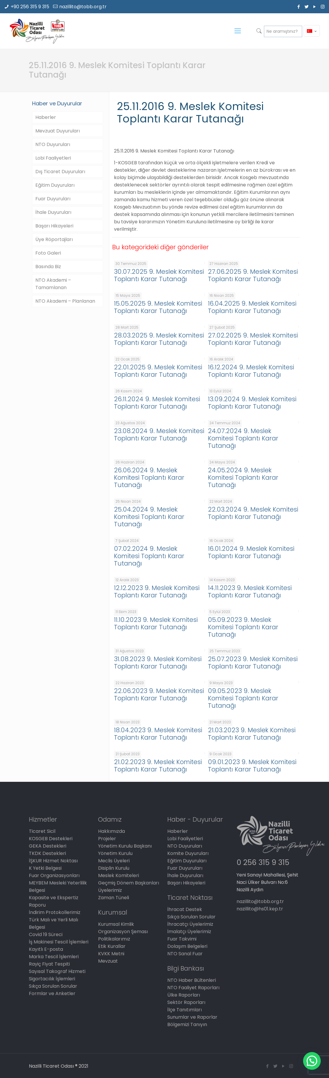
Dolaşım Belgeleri (187, 946)
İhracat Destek (184, 909)
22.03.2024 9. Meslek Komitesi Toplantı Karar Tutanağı (253, 513)
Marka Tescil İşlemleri (54, 956)
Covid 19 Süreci (45, 934)
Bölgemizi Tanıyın (187, 1024)
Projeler (107, 838)
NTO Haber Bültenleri (191, 980)
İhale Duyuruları (53, 212)
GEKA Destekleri (47, 846)
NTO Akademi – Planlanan (65, 301)
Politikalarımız (114, 939)
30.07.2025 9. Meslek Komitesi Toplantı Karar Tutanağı (159, 275)
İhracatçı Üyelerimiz (190, 924)
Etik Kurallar (111, 946)
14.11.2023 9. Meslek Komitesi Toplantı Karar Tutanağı (250, 591)
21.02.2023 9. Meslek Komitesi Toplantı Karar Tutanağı (158, 766)
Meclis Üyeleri (114, 860)
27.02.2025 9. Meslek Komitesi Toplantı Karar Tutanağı (253, 339)
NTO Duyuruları (52, 144)
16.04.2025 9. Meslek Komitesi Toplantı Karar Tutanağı (252, 307)
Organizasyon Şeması (123, 931)
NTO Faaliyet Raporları (193, 987)
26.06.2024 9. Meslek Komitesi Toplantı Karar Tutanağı (149, 477)
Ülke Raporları (183, 995)
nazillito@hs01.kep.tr (260, 908)
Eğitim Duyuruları (55, 185)
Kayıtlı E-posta (46, 949)
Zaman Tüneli (113, 897)
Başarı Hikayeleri (54, 225)
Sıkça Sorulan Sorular (53, 986)
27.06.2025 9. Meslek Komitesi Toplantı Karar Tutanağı (253, 275)
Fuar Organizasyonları (54, 875)
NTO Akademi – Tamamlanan (53, 284)
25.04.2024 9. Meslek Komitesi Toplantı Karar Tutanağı (149, 516)
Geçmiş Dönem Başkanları (128, 882)
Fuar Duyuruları (52, 198)
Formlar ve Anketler (52, 993)
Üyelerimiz (110, 890)
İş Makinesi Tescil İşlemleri (58, 941)
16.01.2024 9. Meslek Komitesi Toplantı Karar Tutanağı (251, 552)
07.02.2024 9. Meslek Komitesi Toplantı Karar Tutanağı (149, 556)
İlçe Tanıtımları (184, 1009)
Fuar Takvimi (181, 939)
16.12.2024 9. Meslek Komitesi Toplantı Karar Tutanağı (251, 371)
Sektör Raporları (186, 1002)
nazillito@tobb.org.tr (83, 6)
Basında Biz (48, 266)
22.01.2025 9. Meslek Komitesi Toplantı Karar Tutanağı (158, 371)
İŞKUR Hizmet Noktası (53, 860)
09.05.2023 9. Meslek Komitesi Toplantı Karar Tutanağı (243, 698)
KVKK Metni (111, 953)
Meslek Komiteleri (118, 875)
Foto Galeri (48, 253)
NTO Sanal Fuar (185, 953)
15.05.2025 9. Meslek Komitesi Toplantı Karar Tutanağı (158, 307)
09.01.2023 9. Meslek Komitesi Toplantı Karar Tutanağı (252, 766)
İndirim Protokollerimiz (54, 912)
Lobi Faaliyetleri (53, 158)
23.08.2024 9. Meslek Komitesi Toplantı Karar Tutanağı (159, 435)
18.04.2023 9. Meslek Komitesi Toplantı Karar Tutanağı (158, 734)
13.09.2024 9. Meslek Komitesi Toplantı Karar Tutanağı (252, 403)
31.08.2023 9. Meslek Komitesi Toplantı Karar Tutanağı (157, 663)
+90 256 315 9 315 (30, 6)
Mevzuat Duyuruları (57, 130)
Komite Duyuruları (188, 853)
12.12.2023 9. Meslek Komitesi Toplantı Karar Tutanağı (156, 591)
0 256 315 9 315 (263, 862)
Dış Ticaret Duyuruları (60, 171)
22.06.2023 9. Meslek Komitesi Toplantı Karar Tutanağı (159, 694)
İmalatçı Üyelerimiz (189, 931)
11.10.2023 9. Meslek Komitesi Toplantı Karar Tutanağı (156, 623)
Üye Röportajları (54, 239)
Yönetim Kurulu (115, 853)
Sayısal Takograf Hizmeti (57, 971)
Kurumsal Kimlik (116, 924)
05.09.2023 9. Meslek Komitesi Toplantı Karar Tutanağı (243, 627)
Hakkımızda (111, 831)
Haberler (45, 117)
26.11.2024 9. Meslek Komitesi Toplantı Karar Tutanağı (157, 403)
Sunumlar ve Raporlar (192, 1017)
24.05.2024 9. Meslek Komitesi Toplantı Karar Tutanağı (243, 477)
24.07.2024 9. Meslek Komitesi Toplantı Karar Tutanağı (243, 438)
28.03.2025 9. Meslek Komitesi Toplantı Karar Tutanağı (159, 339)
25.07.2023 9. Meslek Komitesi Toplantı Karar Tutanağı (252, 663)
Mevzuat (108, 961)
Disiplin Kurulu (113, 868)
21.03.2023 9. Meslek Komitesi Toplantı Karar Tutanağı (251, 734)
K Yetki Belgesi (45, 868)
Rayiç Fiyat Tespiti (49, 964)
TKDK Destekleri (47, 853)
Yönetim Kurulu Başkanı (125, 846)
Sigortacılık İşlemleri (52, 978)
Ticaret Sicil (42, 831)
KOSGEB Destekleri (50, 838)
